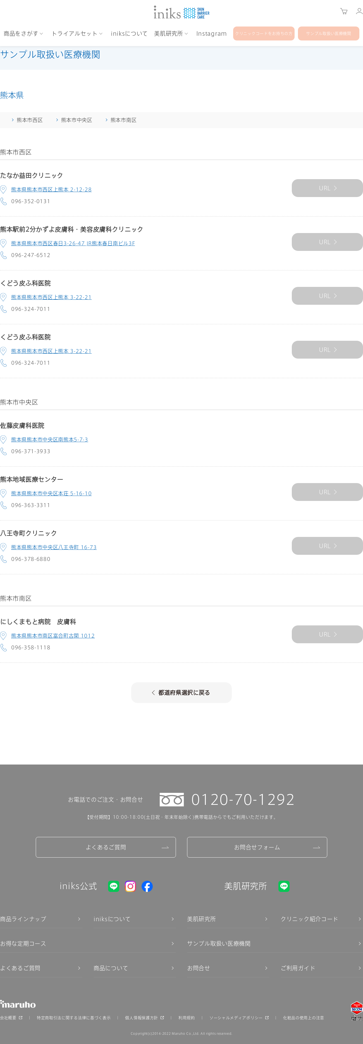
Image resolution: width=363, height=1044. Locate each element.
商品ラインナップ (23, 919)
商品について (111, 968)
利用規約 (186, 1018)
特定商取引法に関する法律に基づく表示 (74, 1018)
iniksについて (112, 919)
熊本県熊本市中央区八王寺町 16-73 (54, 547)
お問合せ (198, 968)
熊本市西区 (30, 120)
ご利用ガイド (298, 968)
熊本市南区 (124, 120)
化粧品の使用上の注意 (303, 1018)
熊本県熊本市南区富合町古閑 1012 (53, 635)
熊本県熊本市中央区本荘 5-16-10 (51, 493)
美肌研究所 (201, 919)
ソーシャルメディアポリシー (236, 1018)
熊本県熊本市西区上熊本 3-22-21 (51, 297)
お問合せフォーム (257, 847)
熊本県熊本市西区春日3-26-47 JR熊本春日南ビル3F (73, 243)
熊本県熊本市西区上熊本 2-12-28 (51, 189)
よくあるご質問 (106, 847)
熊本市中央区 (76, 120)
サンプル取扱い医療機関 (219, 943)
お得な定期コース (23, 943)
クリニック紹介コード (309, 919)
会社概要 (8, 1018)
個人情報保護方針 (141, 1018)
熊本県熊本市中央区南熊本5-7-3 (49, 439)
